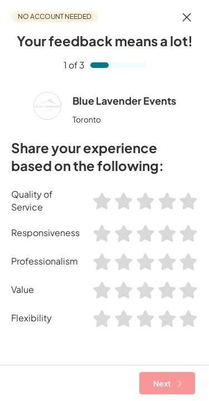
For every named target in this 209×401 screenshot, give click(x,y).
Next (167, 383)
